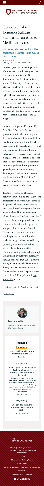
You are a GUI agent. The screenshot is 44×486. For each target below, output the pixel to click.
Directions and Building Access (22, 460)
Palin (19, 208)
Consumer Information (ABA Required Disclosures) (22, 467)
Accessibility (22, 470)
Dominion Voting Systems (16, 252)
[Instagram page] (29, 479)
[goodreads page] (26, 479)
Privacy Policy (22, 463)
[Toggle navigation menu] (4, 2)
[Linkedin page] (20, 479)
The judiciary (8, 294)
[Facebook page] (15, 479)
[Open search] (40, 2)
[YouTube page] (23, 479)
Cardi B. (24, 236)
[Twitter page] (18, 479)
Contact (22, 456)
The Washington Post (27, 287)
